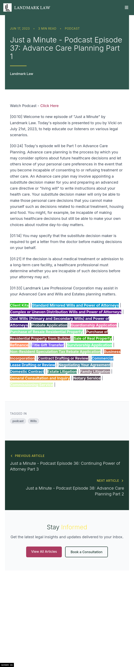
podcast (72, 28)
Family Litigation (95, 371)
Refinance (19, 345)
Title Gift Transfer (48, 345)
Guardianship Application (94, 325)
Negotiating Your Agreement (84, 365)
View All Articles (44, 551)
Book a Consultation (86, 552)
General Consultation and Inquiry (40, 378)
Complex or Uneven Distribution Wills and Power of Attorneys (65, 312)
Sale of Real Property (93, 338)
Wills (33, 421)
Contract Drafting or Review (63, 358)
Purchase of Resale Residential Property (46, 332)
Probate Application (49, 325)
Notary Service (87, 378)
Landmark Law (21, 74)
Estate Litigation (62, 371)
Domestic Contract (27, 371)
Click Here (49, 106)
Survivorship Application (89, 345)
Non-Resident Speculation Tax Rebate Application (55, 351)
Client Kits (19, 305)
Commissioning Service (31, 385)
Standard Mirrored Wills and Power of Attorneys (75, 305)
